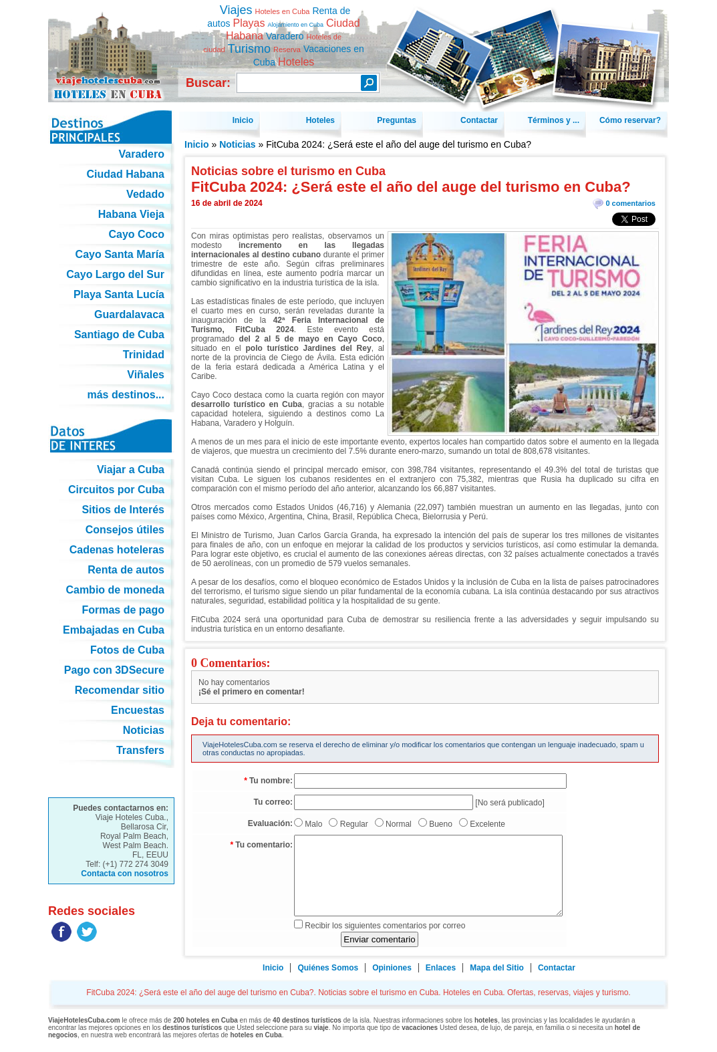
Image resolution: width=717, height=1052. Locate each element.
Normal (399, 824)
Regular (354, 824)
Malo (313, 824)
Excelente (487, 824)
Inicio (196, 144)
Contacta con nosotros (124, 873)
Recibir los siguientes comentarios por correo (385, 925)
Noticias (237, 144)
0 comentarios (630, 203)
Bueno (440, 824)
